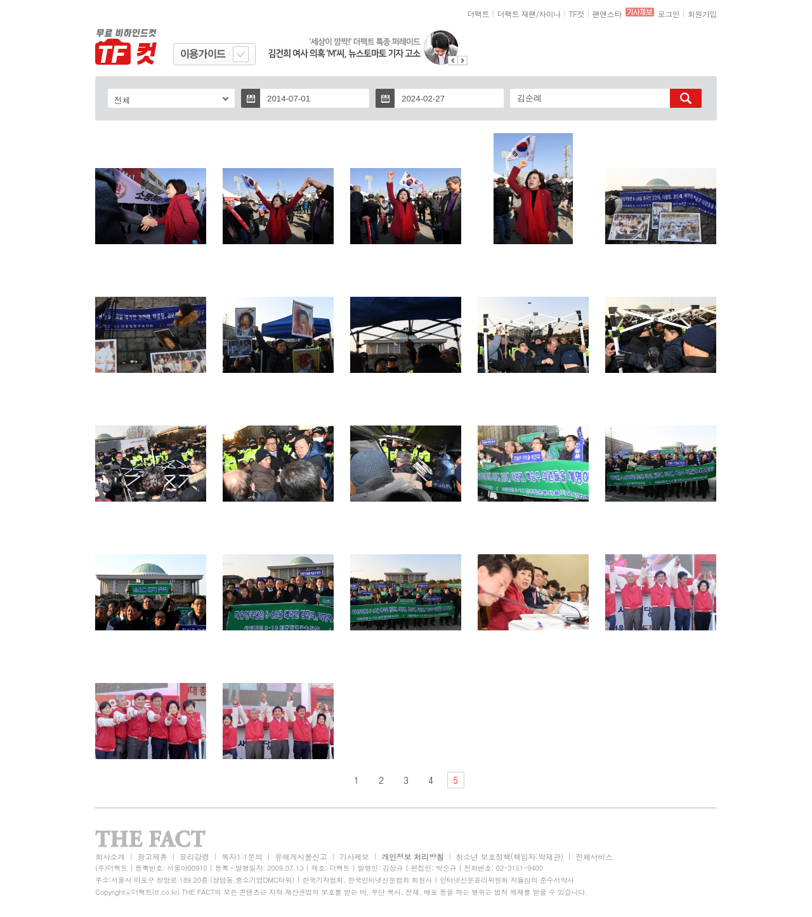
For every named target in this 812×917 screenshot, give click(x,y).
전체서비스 (594, 856)
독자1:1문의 (242, 856)
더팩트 (479, 13)
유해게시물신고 (301, 856)
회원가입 (702, 13)
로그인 (669, 13)
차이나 (550, 13)
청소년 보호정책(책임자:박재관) (509, 856)
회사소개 (110, 856)
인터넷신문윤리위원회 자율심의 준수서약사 (507, 880)
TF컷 (576, 13)
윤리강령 (194, 856)
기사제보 (354, 856)
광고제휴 (152, 856)
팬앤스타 (607, 13)
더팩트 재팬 (516, 13)
